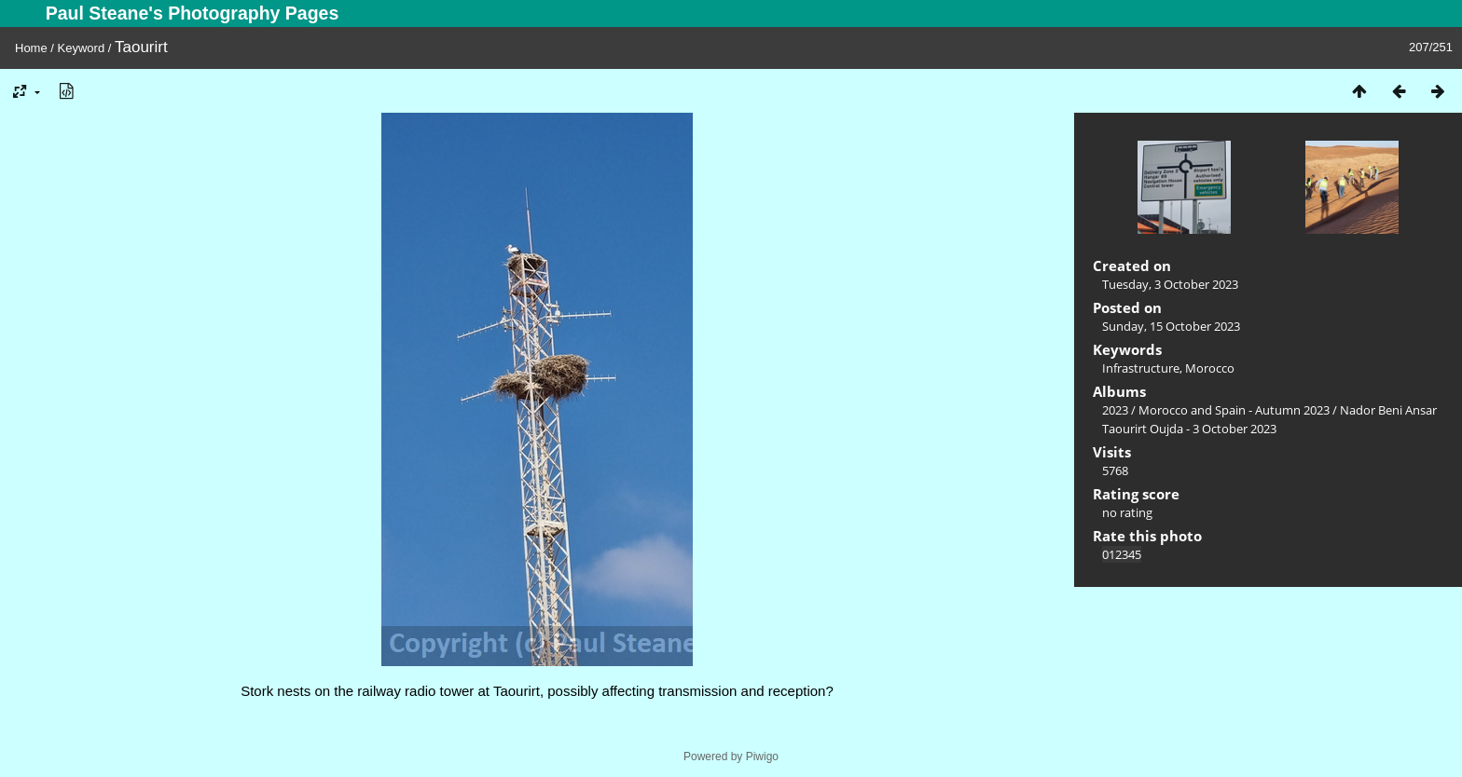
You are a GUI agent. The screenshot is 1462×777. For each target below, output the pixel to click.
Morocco (1209, 368)
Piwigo (762, 756)
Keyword (81, 48)
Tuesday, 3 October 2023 (1170, 284)
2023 (1115, 410)
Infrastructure (1140, 368)
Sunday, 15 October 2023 (1171, 326)
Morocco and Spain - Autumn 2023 (1234, 410)
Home (31, 48)
